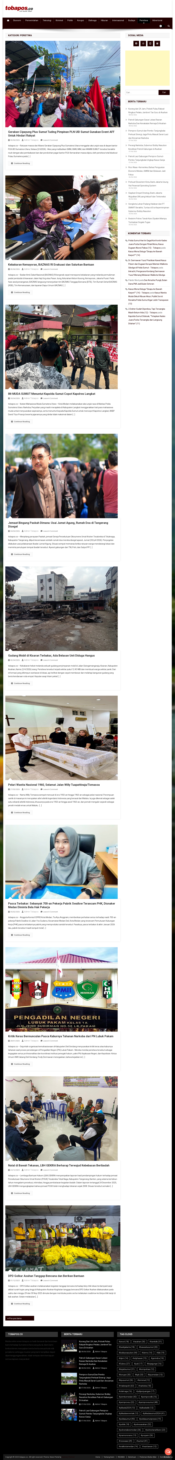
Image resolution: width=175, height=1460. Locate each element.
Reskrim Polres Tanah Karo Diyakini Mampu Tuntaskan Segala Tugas (147, 220)
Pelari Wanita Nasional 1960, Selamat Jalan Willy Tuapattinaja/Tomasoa (54, 784)
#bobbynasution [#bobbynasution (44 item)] (128, 1353)
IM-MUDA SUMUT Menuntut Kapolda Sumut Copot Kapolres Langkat (51, 393)
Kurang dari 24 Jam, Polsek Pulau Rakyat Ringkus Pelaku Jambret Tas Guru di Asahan (148, 111)
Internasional (118, 20)
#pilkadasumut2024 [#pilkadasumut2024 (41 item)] (154, 1413)
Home (98, 1457)
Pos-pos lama (15, 1318)
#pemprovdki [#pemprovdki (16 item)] (149, 1397)
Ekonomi (17, 20)
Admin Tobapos (31, 140)
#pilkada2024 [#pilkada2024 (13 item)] (127, 1408)
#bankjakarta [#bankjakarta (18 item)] (127, 1347)
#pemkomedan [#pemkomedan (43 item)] (128, 1397)
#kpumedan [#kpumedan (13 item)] (155, 1375)
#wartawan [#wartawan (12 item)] (149, 1446)
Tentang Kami (109, 1457)
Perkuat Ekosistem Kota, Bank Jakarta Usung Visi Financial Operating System (148, 184)
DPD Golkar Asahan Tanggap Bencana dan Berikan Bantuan (46, 1276)
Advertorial (157, 20)
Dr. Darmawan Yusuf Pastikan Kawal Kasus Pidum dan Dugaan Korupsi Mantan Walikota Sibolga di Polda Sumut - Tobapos (148, 264)
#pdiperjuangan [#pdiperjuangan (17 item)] (145, 1391)
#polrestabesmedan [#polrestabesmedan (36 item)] (130, 1430)
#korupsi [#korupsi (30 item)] (125, 1375)
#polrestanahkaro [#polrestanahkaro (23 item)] (155, 1430)
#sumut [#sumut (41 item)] (142, 1441)
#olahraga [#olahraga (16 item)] (125, 1391)
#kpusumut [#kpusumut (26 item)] (126, 1380)
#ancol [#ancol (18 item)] (124, 1342)
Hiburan (104, 20)
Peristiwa (144, 20)
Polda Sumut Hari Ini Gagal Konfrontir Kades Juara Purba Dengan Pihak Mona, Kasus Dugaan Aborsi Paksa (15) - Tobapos (147, 244)
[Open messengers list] (168, 1451)
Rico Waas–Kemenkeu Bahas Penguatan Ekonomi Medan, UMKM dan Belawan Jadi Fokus (146, 171)
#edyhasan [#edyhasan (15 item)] (139, 1358)
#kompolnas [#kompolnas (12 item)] (146, 1369)
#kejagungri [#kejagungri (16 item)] (154, 1364)
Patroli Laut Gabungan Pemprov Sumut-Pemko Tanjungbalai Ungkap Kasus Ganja (146, 158)
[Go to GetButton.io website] (168, 1457)
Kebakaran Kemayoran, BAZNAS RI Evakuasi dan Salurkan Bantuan (51, 264)
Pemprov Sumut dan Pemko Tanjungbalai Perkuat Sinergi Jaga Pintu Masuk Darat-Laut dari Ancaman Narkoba (148, 134)
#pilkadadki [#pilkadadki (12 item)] (146, 1408)
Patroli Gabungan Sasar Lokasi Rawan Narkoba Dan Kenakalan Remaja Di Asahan (147, 122)
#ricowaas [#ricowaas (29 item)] (125, 1441)
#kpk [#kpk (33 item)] (139, 1375)
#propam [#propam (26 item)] (147, 1435)
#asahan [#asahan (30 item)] (139, 1342)
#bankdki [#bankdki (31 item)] (155, 1342)
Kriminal (59, 20)
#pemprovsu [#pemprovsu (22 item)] (126, 1402)
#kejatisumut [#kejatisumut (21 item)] (127, 1369)
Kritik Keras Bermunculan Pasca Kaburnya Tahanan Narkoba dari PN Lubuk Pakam (60, 1036)
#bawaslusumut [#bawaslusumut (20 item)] (148, 1347)
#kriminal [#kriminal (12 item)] (143, 1380)
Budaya (131, 20)
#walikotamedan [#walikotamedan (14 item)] (128, 1446)
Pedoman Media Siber (148, 1457)
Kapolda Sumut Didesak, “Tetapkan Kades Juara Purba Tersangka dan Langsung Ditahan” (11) (146, 320)
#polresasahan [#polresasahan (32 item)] (142, 1424)
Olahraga (92, 20)
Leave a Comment (50, 140)
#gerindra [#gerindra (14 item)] (157, 1358)
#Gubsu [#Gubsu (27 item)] (124, 1364)
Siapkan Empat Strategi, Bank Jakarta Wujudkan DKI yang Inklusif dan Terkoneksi (147, 195)
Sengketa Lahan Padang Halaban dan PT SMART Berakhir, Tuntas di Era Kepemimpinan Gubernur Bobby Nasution (148, 207)
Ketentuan (132, 1457)
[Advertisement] (147, 68)
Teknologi (47, 20)
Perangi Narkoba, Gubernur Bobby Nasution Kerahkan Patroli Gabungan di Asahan (147, 147)
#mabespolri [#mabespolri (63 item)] (126, 1386)
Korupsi (80, 20)
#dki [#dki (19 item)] (160, 1353)
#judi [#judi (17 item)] (138, 1364)
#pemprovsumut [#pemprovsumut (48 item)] (148, 1402)
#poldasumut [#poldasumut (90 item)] (127, 1419)
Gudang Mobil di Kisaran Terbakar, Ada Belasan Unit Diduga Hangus (51, 655)
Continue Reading (20, 163)
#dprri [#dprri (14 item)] (123, 1358)
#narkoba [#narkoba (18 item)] (144, 1386)
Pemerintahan (31, 20)
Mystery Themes (68, 1457)
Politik (70, 20)
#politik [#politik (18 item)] (124, 1424)
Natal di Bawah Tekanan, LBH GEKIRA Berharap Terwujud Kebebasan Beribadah (58, 1165)
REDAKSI (121, 1457)
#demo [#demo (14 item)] (147, 1353)
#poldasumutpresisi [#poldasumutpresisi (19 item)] (150, 1419)
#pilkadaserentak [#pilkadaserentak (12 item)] (128, 1413)
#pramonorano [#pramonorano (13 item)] (127, 1435)
